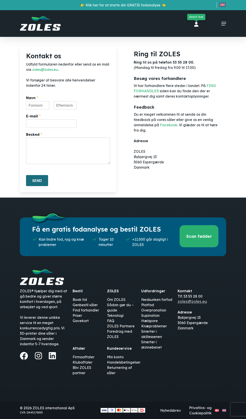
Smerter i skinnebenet (151, 344)
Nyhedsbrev (170, 410)
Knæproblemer (154, 326)
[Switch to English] (222, 5)
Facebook (168, 125)
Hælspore (149, 321)
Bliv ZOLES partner (82, 370)
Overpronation (153, 310)
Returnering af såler (119, 370)
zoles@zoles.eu (45, 69)
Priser (77, 315)
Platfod (147, 305)
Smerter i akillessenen (151, 334)
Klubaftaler (82, 362)
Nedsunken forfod (156, 299)
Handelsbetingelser (124, 362)
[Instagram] (38, 355)
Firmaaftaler (83, 357)
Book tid (80, 299)
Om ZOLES (116, 299)
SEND (37, 180)
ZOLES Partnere (121, 326)
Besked (34, 134)
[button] (223, 23)
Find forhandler (86, 310)
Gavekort (81, 321)
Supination (150, 315)
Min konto (115, 357)
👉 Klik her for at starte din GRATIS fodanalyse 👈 (123, 5)
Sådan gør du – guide (120, 307)
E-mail (33, 116)
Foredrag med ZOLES (119, 334)
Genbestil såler (85, 305)
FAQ (110, 321)
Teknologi (115, 315)
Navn (32, 98)
